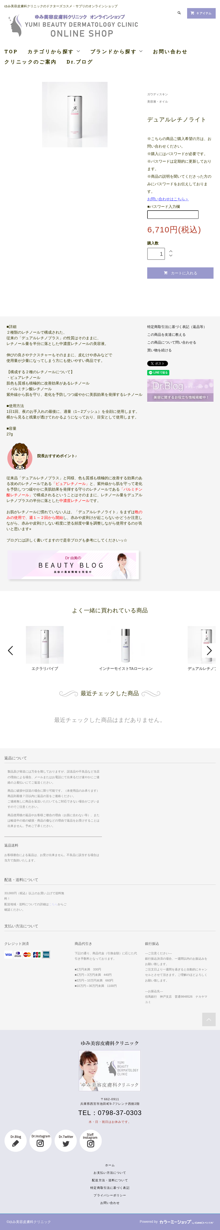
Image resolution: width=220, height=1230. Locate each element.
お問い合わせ (170, 51)
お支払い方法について (110, 1172)
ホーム (110, 1165)
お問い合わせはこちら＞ (168, 199)
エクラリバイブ (45, 668)
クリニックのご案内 (30, 61)
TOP (11, 51)
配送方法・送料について (110, 1180)
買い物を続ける (159, 350)
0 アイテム (200, 13)
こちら (53, 904)
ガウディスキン (157, 94)
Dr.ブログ (80, 61)
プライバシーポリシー (110, 1195)
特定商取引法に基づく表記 (109, 1187)
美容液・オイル (157, 101)
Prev (11, 650)
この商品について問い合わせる (171, 342)
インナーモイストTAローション (126, 668)
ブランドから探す (116, 51)
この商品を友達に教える (166, 335)
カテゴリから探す (54, 51)
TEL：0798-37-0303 (110, 1112)
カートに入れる (180, 273)
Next (209, 650)
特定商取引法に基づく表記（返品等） (177, 327)
